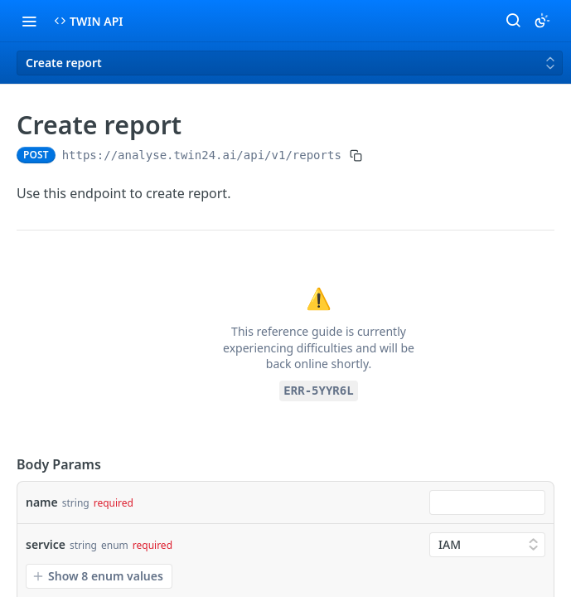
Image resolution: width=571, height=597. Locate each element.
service (45, 544)
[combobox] (487, 502)
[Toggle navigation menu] (29, 20)
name (42, 502)
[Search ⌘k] (513, 20)
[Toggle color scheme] (542, 20)
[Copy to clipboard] (356, 155)
